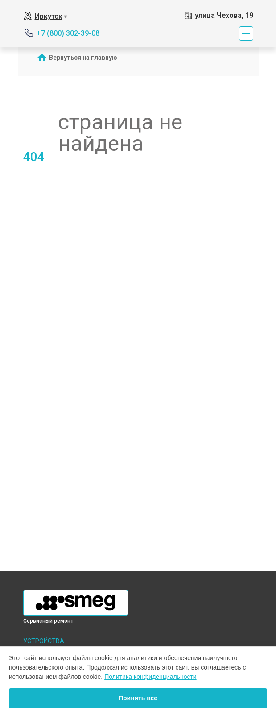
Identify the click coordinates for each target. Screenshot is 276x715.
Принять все (138, 698)
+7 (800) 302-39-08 (68, 33)
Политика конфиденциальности (150, 676)
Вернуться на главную (83, 57)
